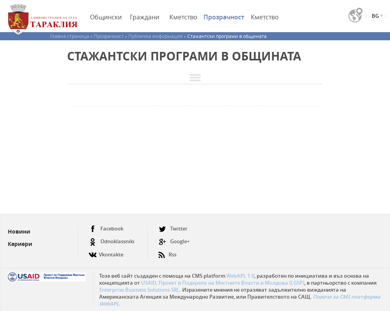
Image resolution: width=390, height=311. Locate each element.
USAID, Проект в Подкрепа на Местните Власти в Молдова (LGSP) (222, 282)
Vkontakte (106, 251)
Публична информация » (157, 36)
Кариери (20, 243)
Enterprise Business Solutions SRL (139, 289)
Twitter (173, 228)
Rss (167, 251)
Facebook (106, 228)
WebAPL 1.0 (240, 275)
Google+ (174, 241)
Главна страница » (72, 36)
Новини (19, 231)
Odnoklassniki (112, 241)
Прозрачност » (111, 36)
